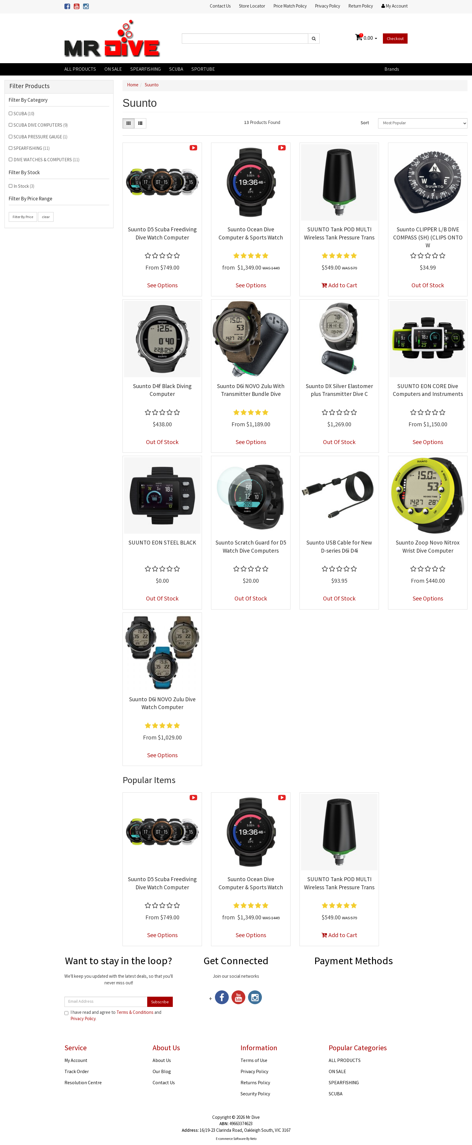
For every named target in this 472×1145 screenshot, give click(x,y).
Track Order (76, 1072)
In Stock (24, 187)
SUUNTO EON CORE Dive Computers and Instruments (428, 391)
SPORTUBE (203, 69)
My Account (75, 1060)
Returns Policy (255, 1083)
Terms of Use (254, 1060)
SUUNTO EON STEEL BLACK (162, 543)
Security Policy (255, 1094)
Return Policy (361, 6)
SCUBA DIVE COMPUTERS (41, 125)
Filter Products (29, 86)
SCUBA (176, 69)
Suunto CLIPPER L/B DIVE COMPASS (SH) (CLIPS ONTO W (428, 238)
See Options (162, 286)
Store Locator (252, 6)
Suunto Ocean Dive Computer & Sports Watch (251, 234)
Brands (391, 69)
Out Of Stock (427, 286)
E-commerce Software (231, 1139)
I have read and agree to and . (112, 1016)
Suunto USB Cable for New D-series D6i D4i (339, 547)
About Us (162, 1060)
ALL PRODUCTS (80, 69)
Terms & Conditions (135, 1013)
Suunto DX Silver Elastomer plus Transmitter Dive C (339, 391)
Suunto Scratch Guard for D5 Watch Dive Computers (251, 547)
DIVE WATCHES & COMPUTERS (46, 160)
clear (46, 217)
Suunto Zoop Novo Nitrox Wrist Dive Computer (428, 547)
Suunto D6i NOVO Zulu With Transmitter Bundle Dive (250, 391)
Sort (365, 123)
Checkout (395, 39)
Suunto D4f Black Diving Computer (162, 391)
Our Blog (162, 1072)
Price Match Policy (290, 6)
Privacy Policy (327, 6)
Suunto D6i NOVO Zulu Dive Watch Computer (162, 704)
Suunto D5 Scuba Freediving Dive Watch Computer (162, 234)
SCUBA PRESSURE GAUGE (40, 137)
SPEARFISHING (145, 69)
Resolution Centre (83, 1083)
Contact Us (220, 6)
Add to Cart (339, 286)
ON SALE (113, 69)
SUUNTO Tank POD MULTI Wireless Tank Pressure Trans (339, 234)
